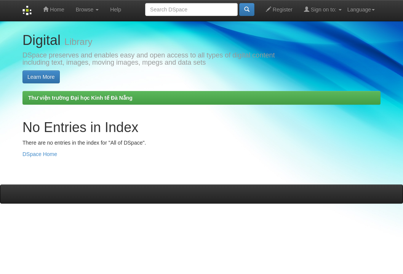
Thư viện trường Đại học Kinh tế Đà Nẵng (80, 98)
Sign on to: (323, 9)
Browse (87, 9)
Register (279, 9)
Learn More (41, 77)
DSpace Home (39, 154)
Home (53, 9)
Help (115, 9)
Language (361, 9)
